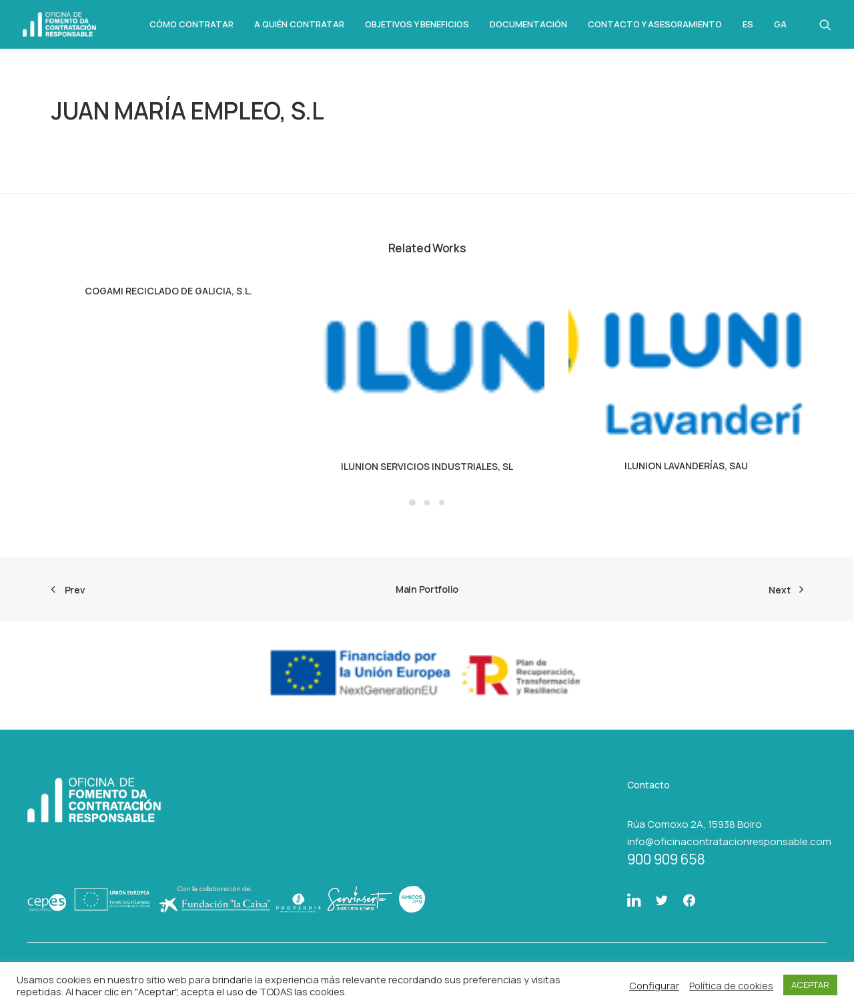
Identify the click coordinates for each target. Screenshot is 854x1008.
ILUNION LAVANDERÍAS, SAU (686, 465)
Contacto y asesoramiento (655, 24)
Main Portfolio (427, 589)
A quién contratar (299, 24)
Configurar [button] (654, 985)
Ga (780, 24)
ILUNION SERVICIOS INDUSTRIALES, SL (427, 466)
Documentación (528, 24)
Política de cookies (731, 985)
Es (748, 24)
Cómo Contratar (191, 24)
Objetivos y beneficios (417, 24)
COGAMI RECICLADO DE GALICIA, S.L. (168, 290)
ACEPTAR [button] (810, 985)
